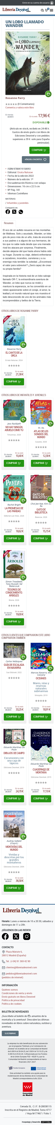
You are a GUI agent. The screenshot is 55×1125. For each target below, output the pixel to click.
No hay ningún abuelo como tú (14, 428)
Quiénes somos (10, 989)
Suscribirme (10, 1033)
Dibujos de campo (14, 753)
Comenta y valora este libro (19, 107)
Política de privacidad (13, 1000)
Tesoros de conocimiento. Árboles (14, 592)
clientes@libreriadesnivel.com (19, 967)
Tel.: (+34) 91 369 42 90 (16, 961)
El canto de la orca (14, 354)
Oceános (41, 678)
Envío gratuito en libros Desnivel (18, 996)
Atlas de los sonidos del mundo (41, 434)
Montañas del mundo (14, 848)
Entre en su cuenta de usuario (38, 2)
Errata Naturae (25, 172)
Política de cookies (12, 1003)
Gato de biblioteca (41, 511)
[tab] (8, 223)
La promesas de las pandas (14, 510)
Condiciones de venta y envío (17, 993)
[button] (42, 10)
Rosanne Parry (15, 98)
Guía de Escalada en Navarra (14, 666)
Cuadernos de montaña (41, 771)
